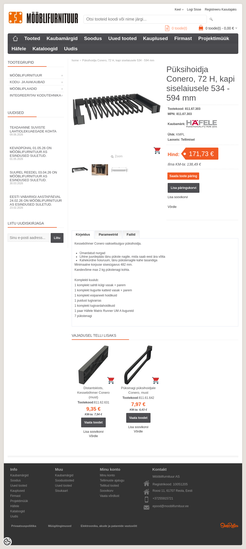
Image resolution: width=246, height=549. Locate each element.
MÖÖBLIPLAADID (23, 89)
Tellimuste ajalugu (112, 480)
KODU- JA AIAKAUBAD (27, 82)
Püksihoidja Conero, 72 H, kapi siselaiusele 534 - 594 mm (118, 60)
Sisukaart (61, 491)
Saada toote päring (183, 176)
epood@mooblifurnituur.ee (171, 506)
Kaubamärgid (62, 38)
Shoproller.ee (229, 525)
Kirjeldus (83, 234)
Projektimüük (213, 38)
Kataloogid (45, 48)
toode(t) (176, 28)
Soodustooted (64, 480)
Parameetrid (108, 234)
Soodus (93, 38)
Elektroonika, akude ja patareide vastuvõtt (109, 525)
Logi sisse (194, 9)
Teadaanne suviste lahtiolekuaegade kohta (36, 131)
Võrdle (172, 207)
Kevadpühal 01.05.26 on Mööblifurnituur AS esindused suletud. (36, 153)
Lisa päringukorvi (183, 188)
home (75, 60)
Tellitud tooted (109, 485)
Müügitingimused (59, 525)
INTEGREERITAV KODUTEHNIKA (35, 95)
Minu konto (107, 475)
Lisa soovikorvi (178, 197)
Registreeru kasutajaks (221, 9)
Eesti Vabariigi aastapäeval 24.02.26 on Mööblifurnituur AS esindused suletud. (36, 202)
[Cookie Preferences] (7, 541)
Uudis (71, 48)
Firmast (183, 38)
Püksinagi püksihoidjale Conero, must (138, 390)
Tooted (32, 38)
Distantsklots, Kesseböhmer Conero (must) (93, 392)
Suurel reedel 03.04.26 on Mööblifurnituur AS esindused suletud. (36, 177)
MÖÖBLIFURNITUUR (26, 75)
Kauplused (155, 38)
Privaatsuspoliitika (23, 525)
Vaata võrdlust (109, 496)
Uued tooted (122, 38)
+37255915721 (163, 498)
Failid (131, 234)
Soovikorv (106, 491)
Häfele (19, 48)
